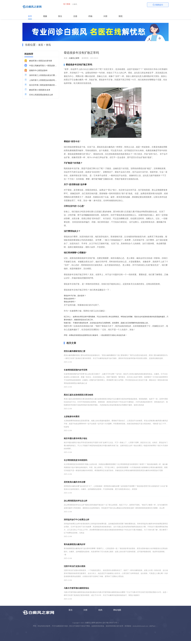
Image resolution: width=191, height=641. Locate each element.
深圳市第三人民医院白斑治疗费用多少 (43, 75)
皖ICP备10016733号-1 (111, 623)
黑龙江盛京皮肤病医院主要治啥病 (78, 395)
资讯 (48, 44)
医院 (121, 16)
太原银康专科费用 (71, 417)
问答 (105, 16)
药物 (90, 16)
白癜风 (74, 4)
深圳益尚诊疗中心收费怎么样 (76, 520)
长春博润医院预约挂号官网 (75, 370)
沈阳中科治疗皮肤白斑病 (74, 566)
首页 (30, 16)
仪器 (75, 16)
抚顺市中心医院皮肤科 (38, 70)
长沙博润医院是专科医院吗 (75, 460)
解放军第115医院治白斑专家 (40, 61)
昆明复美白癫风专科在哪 (74, 482)
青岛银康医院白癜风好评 (74, 544)
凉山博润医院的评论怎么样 (75, 501)
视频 (45, 16)
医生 (60, 16)
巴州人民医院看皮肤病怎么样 (41, 95)
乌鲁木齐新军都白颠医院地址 (76, 588)
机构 (100, 610)
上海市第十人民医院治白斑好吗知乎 (43, 80)
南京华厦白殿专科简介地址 (75, 438)
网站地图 (117, 610)
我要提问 (158, 5)
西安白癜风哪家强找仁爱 (74, 351)
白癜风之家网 (74, 58)
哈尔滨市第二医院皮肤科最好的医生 (43, 85)
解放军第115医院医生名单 (39, 90)
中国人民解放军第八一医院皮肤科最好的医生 (43, 66)
